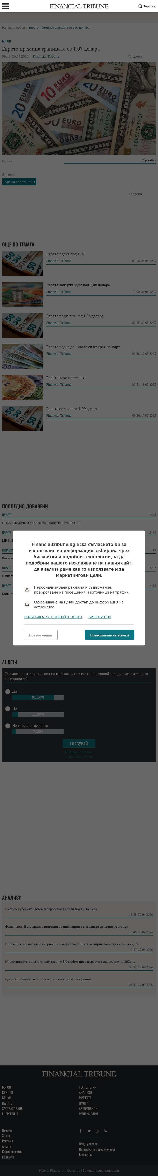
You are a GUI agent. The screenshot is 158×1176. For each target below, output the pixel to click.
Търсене (146, 6)
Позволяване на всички (109, 635)
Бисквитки (99, 617)
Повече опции (40, 635)
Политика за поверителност (53, 617)
